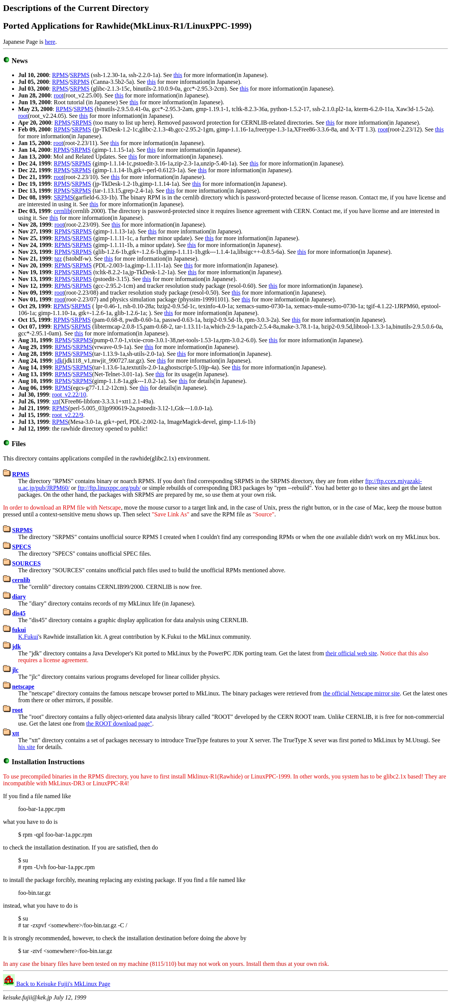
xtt (55, 401)
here (50, 42)
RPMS (60, 75)
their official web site (351, 653)
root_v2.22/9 (67, 415)
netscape (23, 686)
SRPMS (80, 75)
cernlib (62, 211)
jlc (15, 670)
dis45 (19, 613)
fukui (19, 630)
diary (19, 596)
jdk (58, 360)
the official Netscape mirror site (361, 693)
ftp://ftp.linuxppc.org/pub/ (109, 488)
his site (26, 747)
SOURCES (26, 563)
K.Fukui (28, 636)
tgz (58, 258)
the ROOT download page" (119, 723)
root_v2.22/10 (69, 394)
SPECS (21, 547)
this (178, 75)
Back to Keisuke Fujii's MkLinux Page (62, 984)
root (59, 95)
